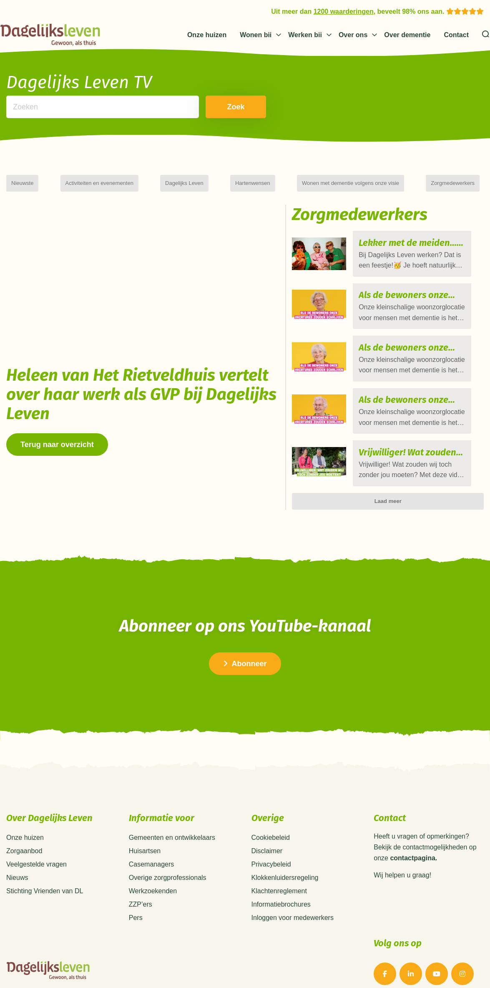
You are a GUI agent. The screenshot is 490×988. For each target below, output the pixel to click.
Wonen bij (255, 34)
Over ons (353, 34)
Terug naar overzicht (57, 444)
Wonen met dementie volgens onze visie (350, 183)
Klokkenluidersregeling (285, 853)
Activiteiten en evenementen (99, 183)
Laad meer (388, 477)
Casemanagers (151, 840)
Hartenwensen (252, 183)
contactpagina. (413, 834)
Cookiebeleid (270, 813)
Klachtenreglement (279, 867)
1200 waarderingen (344, 11)
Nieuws (17, 853)
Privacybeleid (271, 840)
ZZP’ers (140, 880)
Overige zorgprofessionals (167, 853)
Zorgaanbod (24, 827)
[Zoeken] (486, 35)
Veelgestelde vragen (36, 840)
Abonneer (244, 639)
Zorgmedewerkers (453, 183)
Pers (136, 893)
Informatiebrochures (281, 880)
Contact (456, 34)
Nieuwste (22, 183)
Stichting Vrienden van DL (44, 867)
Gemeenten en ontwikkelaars (172, 813)
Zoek (222, 107)
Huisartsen (145, 827)
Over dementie (407, 34)
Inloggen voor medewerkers (292, 893)
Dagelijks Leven (184, 183)
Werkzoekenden (153, 867)
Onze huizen (206, 34)
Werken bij (305, 34)
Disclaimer (267, 827)
